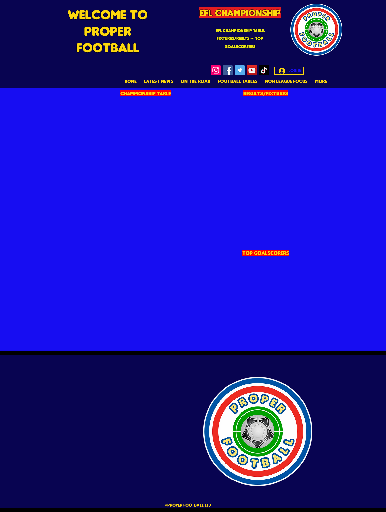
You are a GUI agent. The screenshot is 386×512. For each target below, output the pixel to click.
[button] (237, 81)
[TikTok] (264, 70)
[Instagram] (216, 70)
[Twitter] (240, 70)
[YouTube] (252, 70)
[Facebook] (228, 70)
